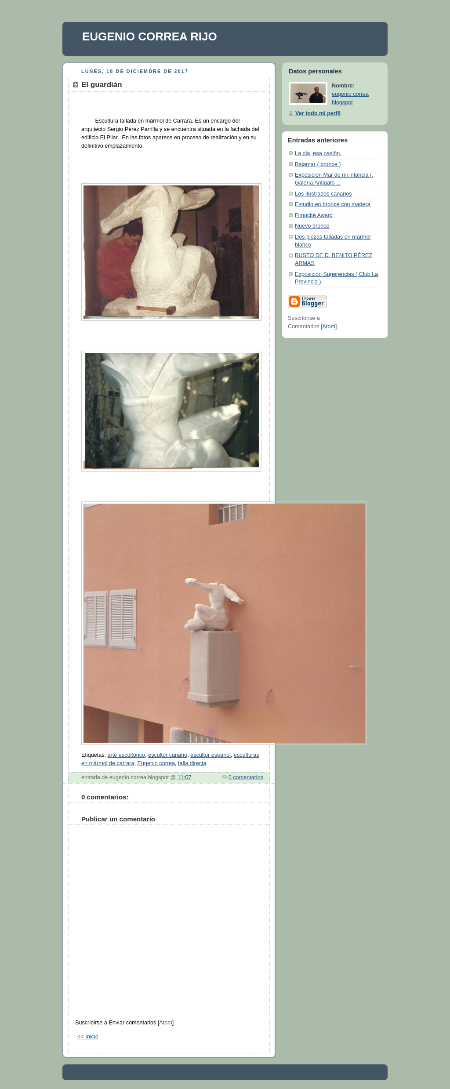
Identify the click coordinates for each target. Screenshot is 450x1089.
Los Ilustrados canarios (323, 194)
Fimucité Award (314, 215)
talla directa (192, 763)
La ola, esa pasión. (318, 153)
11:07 (185, 777)
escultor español (210, 755)
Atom (165, 1023)
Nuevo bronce (312, 226)
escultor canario (167, 755)
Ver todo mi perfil (318, 113)
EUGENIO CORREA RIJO (149, 36)
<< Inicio (87, 1037)
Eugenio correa (156, 763)
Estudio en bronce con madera (332, 204)
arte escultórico (126, 755)
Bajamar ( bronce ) (318, 164)
